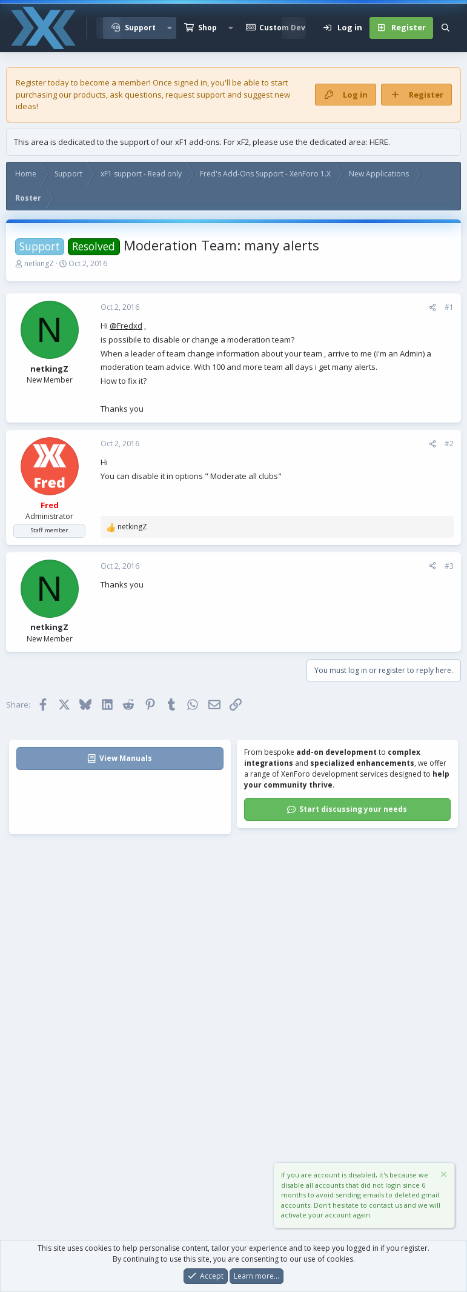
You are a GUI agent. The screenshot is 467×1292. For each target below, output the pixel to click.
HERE (378, 141)
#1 (449, 307)
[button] (169, 28)
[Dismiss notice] (443, 1176)
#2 (449, 443)
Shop (207, 27)
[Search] (445, 28)
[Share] (432, 307)
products (89, 94)
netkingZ (39, 263)
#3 (449, 566)
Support (140, 27)
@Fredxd (126, 325)
